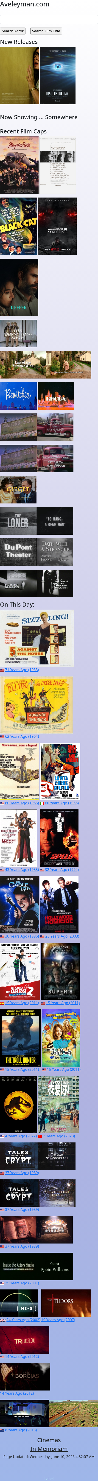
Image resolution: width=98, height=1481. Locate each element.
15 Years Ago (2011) (22, 1002)
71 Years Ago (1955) (22, 669)
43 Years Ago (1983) (22, 869)
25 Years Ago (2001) (22, 1283)
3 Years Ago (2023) (59, 1136)
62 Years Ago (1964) (22, 736)
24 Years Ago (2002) (23, 1319)
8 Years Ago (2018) (21, 1430)
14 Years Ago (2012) (22, 1356)
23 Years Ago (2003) (62, 936)
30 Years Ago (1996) (22, 936)
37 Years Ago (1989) (22, 1172)
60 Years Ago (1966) (22, 803)
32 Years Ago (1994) (62, 869)
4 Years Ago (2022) (21, 1136)
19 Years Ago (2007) (58, 1319)
